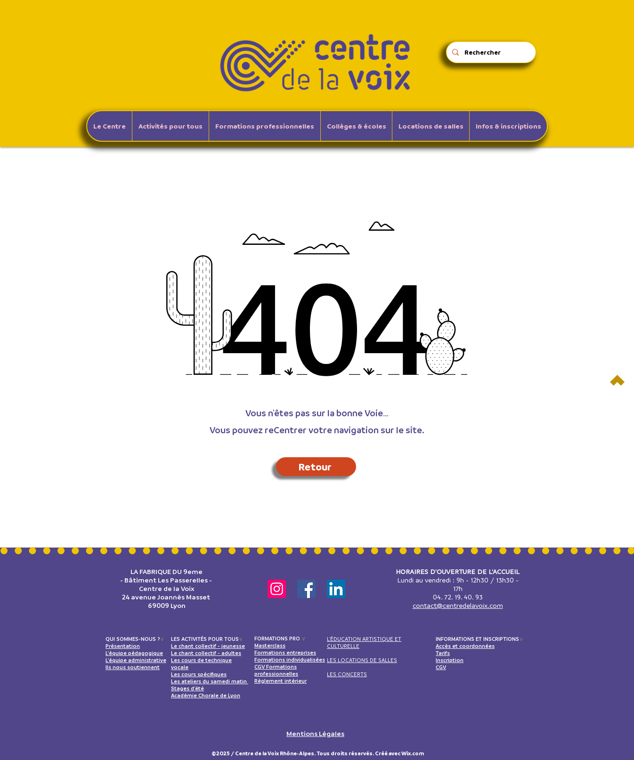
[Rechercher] (490, 52)
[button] (170, 126)
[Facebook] (306, 589)
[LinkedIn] (336, 589)
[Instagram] (277, 589)
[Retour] (316, 466)
